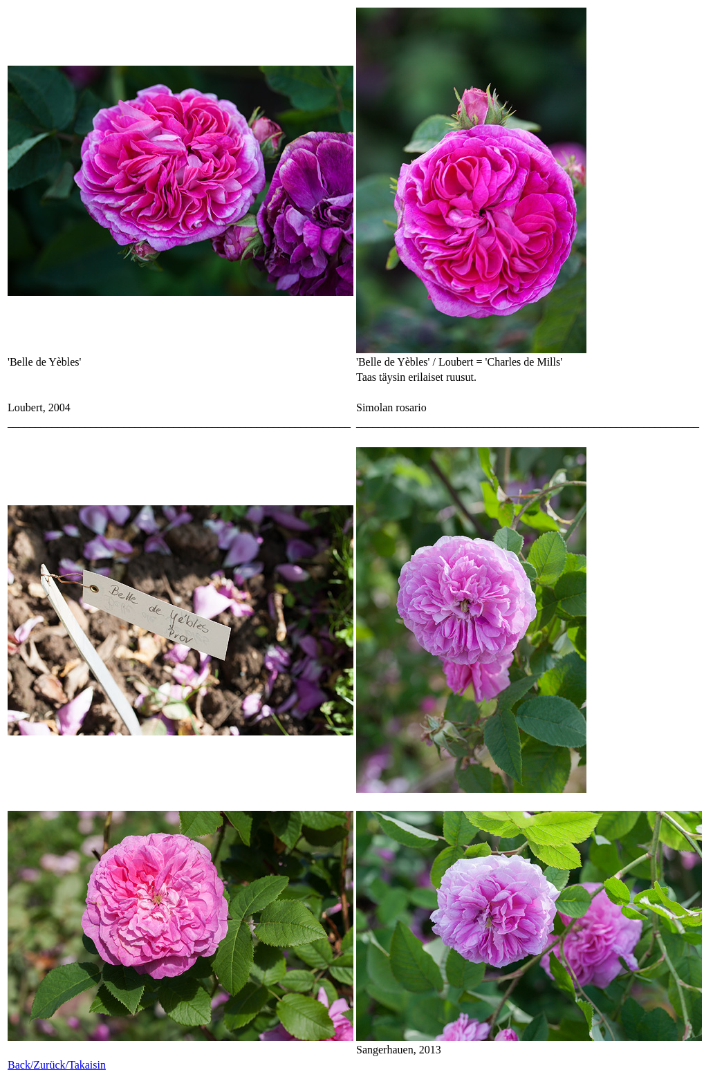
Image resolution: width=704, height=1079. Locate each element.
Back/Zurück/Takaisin (57, 1065)
